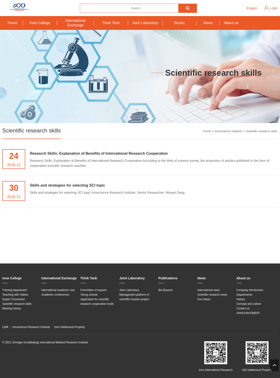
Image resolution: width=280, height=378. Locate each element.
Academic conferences (55, 294)
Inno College (40, 23)
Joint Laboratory (145, 23)
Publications (167, 278)
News (208, 23)
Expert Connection (13, 299)
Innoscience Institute (228, 131)
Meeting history (11, 308)
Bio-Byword (165, 290)
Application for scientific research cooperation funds (97, 301)
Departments (244, 294)
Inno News (203, 299)
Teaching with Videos (15, 294)
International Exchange (75, 23)
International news (208, 290)
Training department (14, 290)
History (240, 299)
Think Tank (111, 23)
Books (179, 23)
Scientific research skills (261, 131)
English (252, 8)
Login (274, 8)
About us (231, 23)
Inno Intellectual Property (69, 327)
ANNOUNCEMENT (248, 313)
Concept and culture (248, 303)
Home (12, 23)
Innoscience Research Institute (31, 327)
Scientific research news (212, 294)
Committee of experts (93, 290)
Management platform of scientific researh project (134, 297)
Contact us (242, 308)
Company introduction (249, 290)
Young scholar (89, 294)
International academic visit (58, 290)
